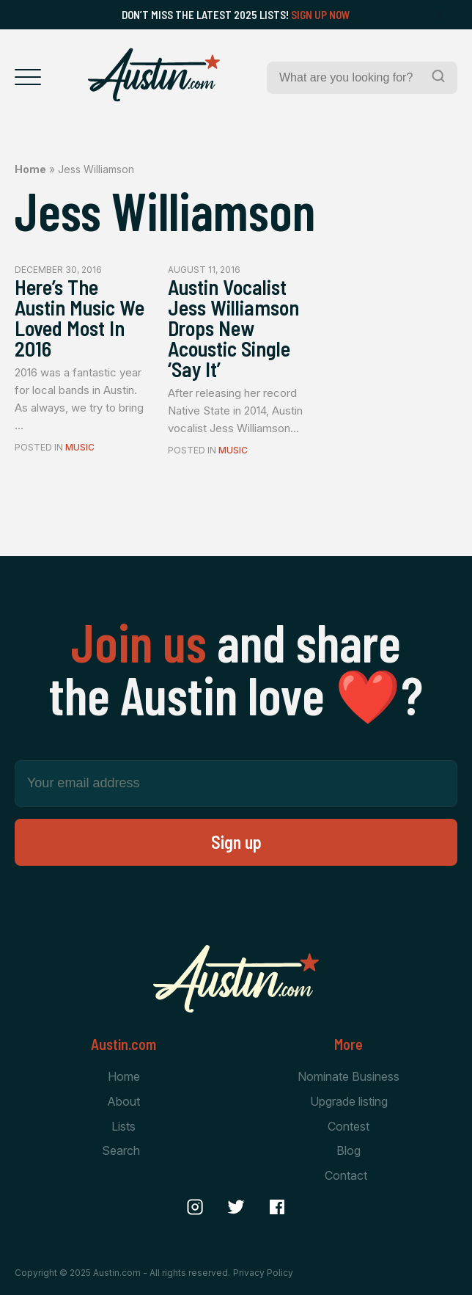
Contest (348, 1126)
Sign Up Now (320, 14)
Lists (123, 1126)
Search (121, 1150)
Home (30, 169)
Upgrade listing (349, 1101)
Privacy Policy (263, 1272)
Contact (346, 1175)
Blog (348, 1150)
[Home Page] (154, 75)
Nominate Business (348, 1076)
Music (80, 447)
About (123, 1101)
